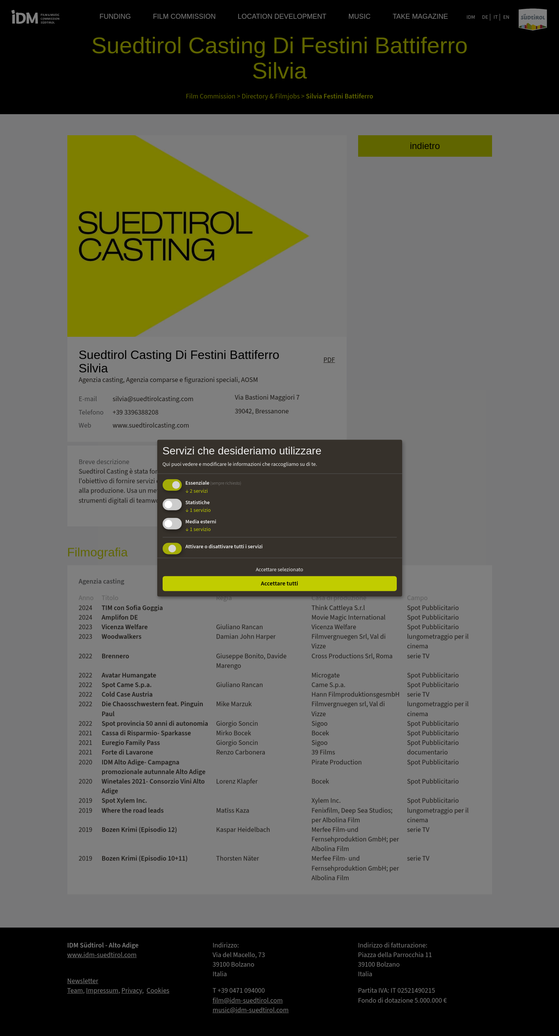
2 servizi (197, 491)
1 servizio (198, 510)
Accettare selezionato (279, 569)
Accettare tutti (279, 583)
